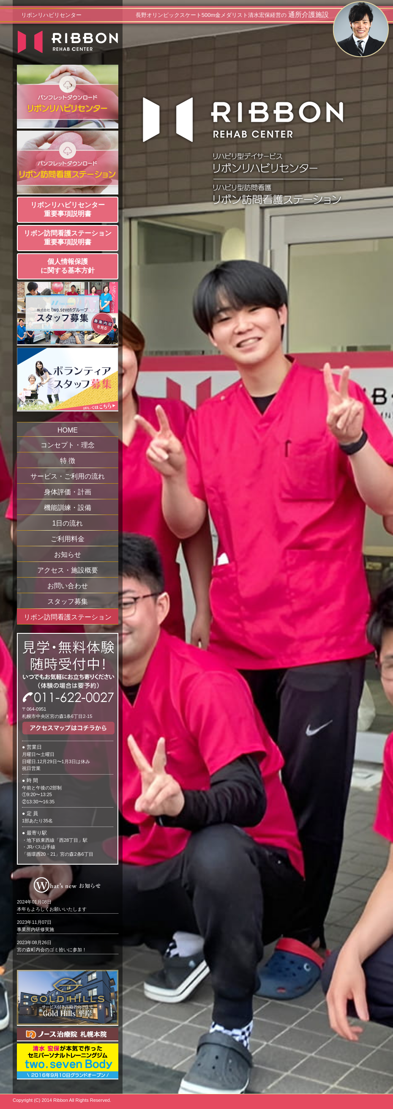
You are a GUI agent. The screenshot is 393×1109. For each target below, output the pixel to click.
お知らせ (67, 554)
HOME (67, 430)
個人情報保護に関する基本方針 (68, 266)
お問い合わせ (67, 585)
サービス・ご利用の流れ (67, 476)
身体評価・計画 (67, 492)
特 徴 (67, 460)
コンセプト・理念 (68, 445)
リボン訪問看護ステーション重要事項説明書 (68, 238)
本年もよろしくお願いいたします (52, 905)
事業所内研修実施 (35, 926)
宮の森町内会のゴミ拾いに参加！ (52, 946)
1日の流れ (67, 523)
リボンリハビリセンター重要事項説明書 (67, 209)
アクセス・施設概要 (67, 570)
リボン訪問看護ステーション (68, 617)
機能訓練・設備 (67, 507)
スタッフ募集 (67, 601)
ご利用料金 (68, 538)
